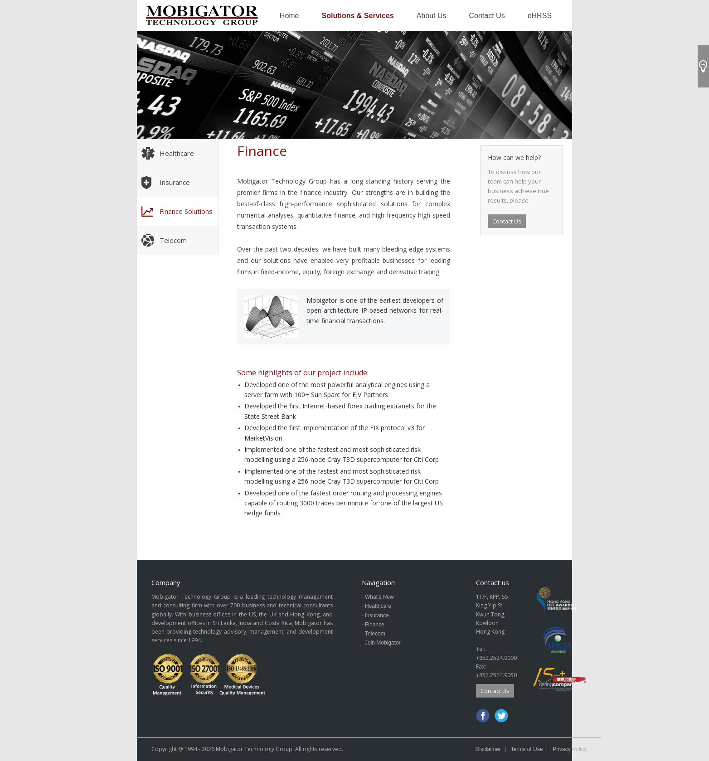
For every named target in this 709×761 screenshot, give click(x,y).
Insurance (175, 182)
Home (289, 15)
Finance (374, 624)
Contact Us (487, 15)
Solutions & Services (358, 15)
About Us (432, 15)
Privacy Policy (570, 749)
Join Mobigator (383, 643)
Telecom (173, 240)
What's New (379, 597)
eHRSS (540, 15)
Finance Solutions (186, 211)
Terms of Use (527, 749)
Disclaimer (488, 749)
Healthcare (177, 153)
